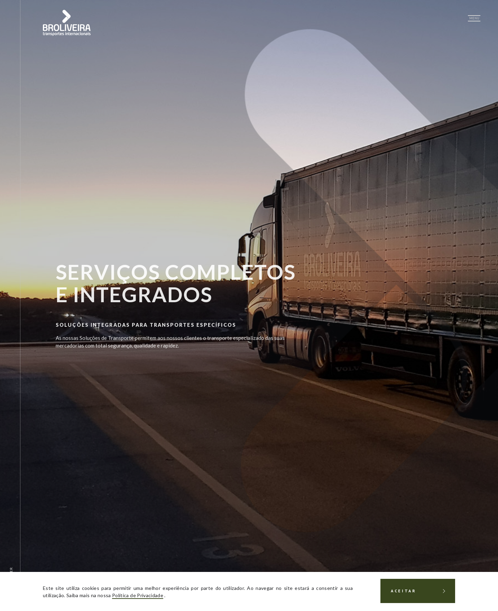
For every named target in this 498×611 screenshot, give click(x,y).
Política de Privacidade (137, 595)
